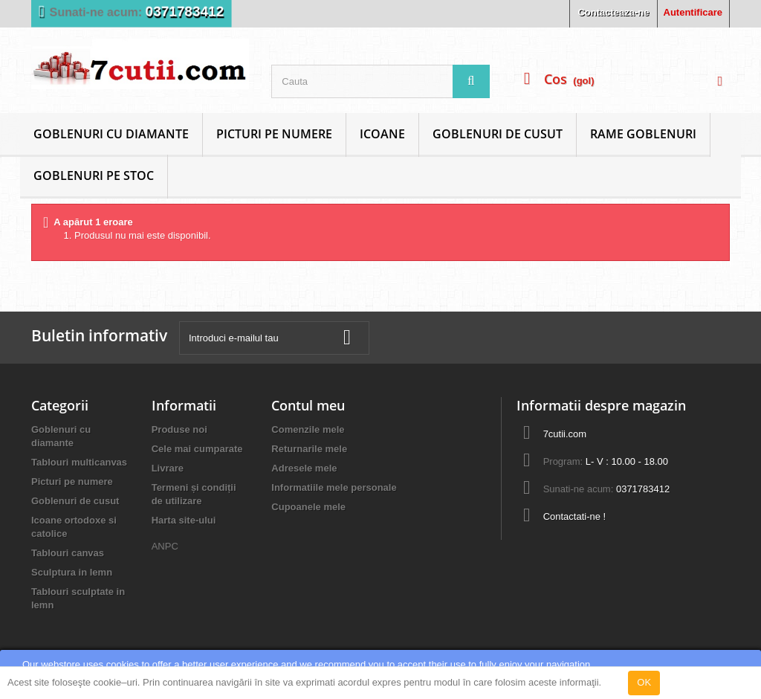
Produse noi (179, 429)
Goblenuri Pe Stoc (93, 175)
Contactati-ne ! (574, 516)
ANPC (165, 546)
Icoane (382, 134)
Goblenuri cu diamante (111, 134)
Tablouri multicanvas (79, 462)
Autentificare (693, 12)
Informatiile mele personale (333, 487)
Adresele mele (304, 468)
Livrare (168, 468)
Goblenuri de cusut (498, 134)
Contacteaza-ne (613, 12)
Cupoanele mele (308, 506)
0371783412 (185, 11)
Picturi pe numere (274, 134)
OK (644, 682)
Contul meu (308, 405)
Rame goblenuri (643, 134)
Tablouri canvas (67, 552)
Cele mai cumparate (197, 448)
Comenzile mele (307, 429)
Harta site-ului (184, 520)
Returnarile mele (309, 448)
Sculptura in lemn (71, 572)
